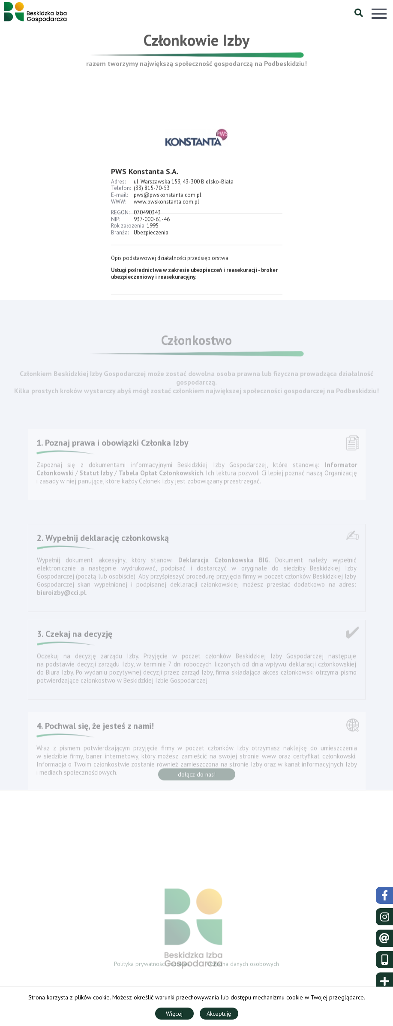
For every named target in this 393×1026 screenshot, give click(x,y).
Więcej (174, 1013)
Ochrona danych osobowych (243, 965)
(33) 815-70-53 (152, 197)
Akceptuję (219, 1013)
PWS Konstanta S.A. (144, 181)
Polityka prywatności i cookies (152, 965)
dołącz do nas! (197, 777)
